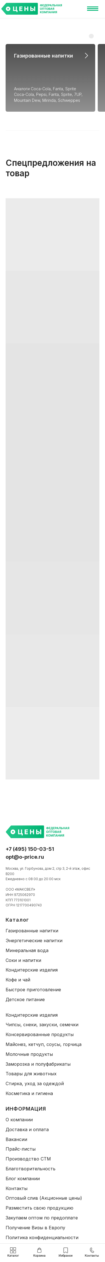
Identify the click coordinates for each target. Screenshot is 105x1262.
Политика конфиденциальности (42, 1237)
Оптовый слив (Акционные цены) (44, 1198)
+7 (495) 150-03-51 (30, 849)
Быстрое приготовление (33, 989)
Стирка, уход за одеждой (35, 1083)
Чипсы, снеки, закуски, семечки (42, 1024)
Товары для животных (31, 1073)
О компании (19, 1119)
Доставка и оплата (27, 1129)
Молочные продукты (29, 1054)
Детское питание (25, 999)
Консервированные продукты (40, 1034)
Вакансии (16, 1139)
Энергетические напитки (34, 940)
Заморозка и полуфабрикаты (38, 1064)
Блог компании (23, 1178)
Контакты (16, 1188)
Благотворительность (30, 1168)
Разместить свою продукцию (39, 1208)
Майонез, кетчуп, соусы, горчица (43, 1044)
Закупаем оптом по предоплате (42, 1218)
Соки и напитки (23, 960)
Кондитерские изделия (32, 970)
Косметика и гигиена (29, 1093)
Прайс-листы (21, 1149)
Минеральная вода (27, 950)
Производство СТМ (28, 1159)
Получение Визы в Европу (35, 1227)
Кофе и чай (18, 980)
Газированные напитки (43, 56)
